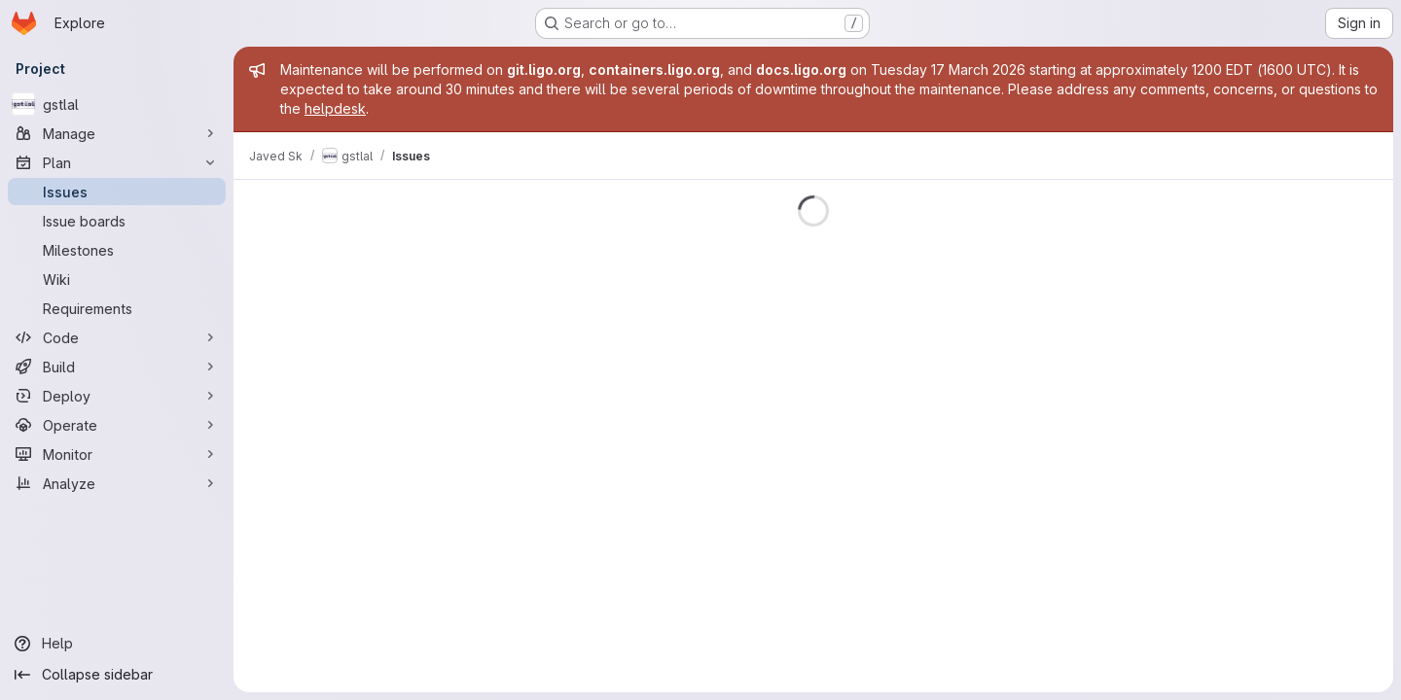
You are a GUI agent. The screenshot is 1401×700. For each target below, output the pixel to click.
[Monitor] (117, 454)
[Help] (117, 643)
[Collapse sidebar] (117, 674)
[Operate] (117, 424)
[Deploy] (117, 395)
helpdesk (335, 108)
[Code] (117, 337)
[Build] (117, 366)
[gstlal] (117, 104)
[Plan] (117, 162)
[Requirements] (117, 308)
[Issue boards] (117, 220)
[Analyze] (117, 483)
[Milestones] (117, 249)
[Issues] (117, 191)
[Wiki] (117, 279)
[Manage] (117, 133)
